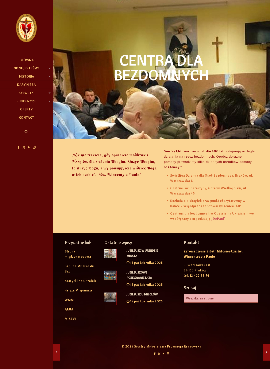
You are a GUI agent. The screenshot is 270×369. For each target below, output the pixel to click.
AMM (69, 309)
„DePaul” (218, 219)
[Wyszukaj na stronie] (221, 298)
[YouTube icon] (29, 147)
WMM (69, 300)
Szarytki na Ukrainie (81, 281)
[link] (49, 68)
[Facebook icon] (18, 147)
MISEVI (70, 319)
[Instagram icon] (34, 147)
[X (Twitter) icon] (24, 147)
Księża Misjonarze (79, 290)
